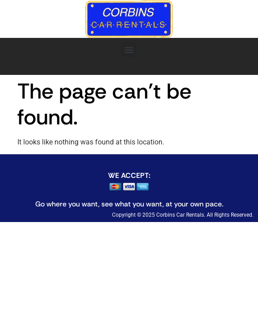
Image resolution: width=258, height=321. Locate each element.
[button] (129, 49)
